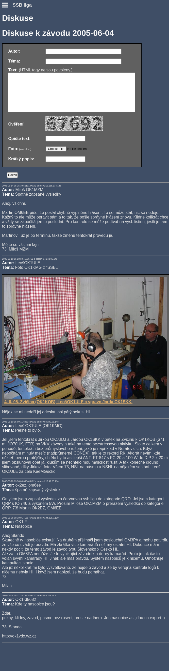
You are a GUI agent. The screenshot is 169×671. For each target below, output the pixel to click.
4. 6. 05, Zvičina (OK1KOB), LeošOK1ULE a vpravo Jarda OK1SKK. (85, 407)
